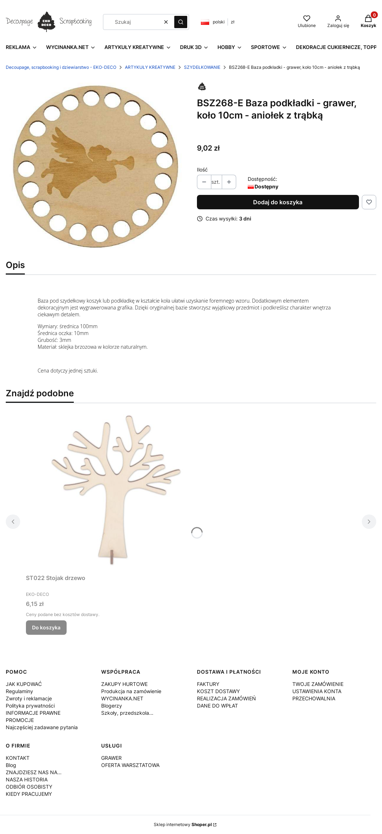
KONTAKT (18, 758)
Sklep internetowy (183, 824)
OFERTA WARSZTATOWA (130, 765)
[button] (180, 22)
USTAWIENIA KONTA (316, 691)
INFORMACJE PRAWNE (33, 713)
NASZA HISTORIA (27, 779)
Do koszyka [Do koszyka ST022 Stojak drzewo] (46, 627)
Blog (11, 765)
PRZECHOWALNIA (313, 698)
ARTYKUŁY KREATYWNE (150, 67)
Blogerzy (111, 706)
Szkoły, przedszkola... (127, 713)
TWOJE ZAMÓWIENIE (317, 684)
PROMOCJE (20, 720)
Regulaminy (19, 691)
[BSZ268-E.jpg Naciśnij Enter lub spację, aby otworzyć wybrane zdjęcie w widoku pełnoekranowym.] (95, 166)
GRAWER (111, 758)
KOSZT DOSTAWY (218, 691)
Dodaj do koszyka (277, 202)
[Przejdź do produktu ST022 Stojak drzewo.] (116, 490)
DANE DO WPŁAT (217, 706)
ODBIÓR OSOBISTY (29, 787)
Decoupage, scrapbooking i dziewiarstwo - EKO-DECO (61, 67)
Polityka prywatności (30, 706)
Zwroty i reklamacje (29, 698)
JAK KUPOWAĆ (24, 684)
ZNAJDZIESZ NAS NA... (34, 772)
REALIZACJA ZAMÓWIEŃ (226, 698)
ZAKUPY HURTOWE (124, 684)
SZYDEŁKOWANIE (202, 67)
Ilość (202, 169)
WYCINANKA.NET (122, 698)
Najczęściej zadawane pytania (42, 727)
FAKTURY (208, 684)
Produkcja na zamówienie (131, 691)
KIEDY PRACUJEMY (29, 794)
